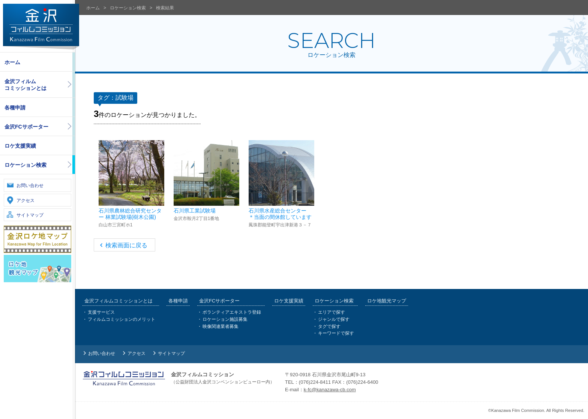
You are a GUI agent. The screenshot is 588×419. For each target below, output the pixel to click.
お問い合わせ (30, 185)
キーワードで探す (336, 333)
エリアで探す (331, 312)
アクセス (25, 200)
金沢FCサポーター (26, 127)
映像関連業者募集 (220, 326)
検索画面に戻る (126, 245)
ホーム (12, 62)
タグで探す (329, 326)
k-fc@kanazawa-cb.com (330, 389)
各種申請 (15, 108)
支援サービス (101, 312)
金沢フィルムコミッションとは (25, 84)
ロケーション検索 (25, 165)
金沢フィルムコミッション (41, 26)
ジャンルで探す (334, 319)
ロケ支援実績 (20, 146)
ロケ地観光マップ (386, 301)
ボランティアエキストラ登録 (231, 312)
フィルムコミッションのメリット (121, 319)
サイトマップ (30, 215)
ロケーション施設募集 (225, 319)
